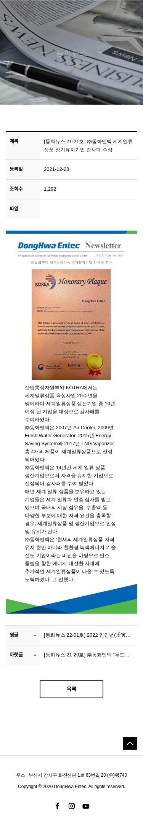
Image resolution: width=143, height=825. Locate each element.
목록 (72, 689)
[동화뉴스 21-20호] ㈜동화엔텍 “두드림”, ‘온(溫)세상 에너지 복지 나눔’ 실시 (88, 655)
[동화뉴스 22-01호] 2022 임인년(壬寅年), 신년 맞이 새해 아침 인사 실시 (88, 635)
